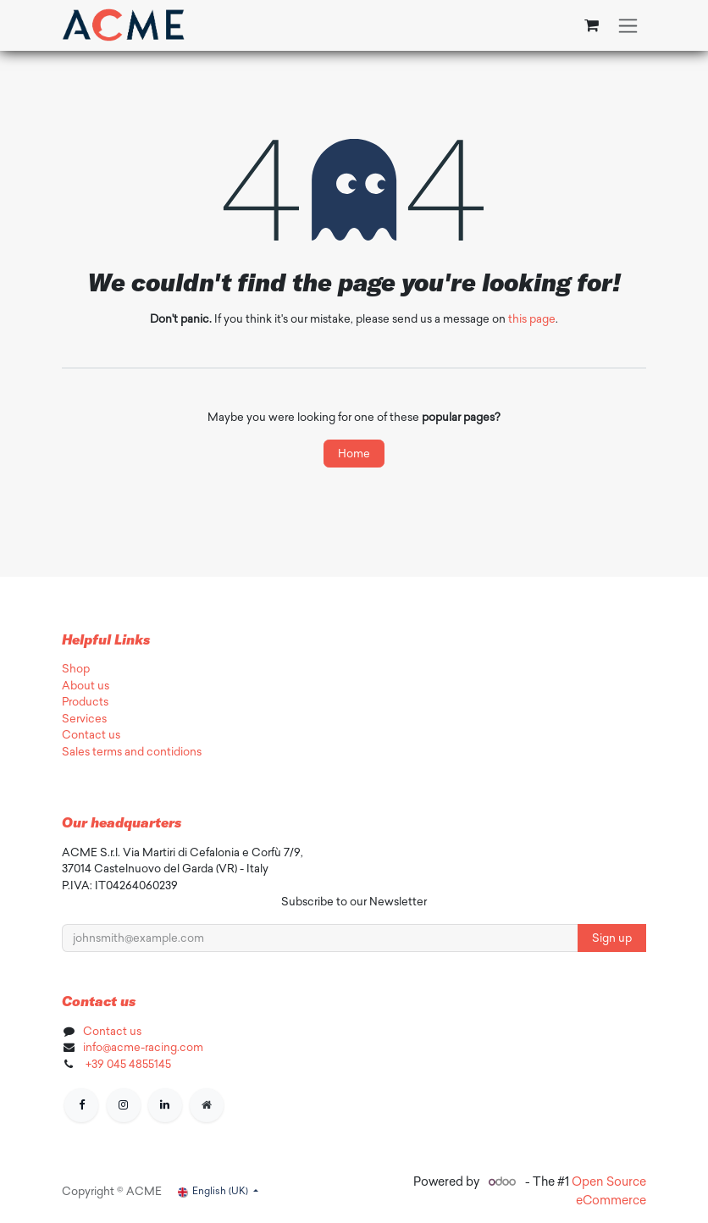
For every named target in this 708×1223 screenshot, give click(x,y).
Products (85, 701)
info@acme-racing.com (143, 1047)
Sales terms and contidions (132, 751)
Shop (76, 668)
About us (85, 685)
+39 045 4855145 (127, 1064)
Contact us (91, 734)
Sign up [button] (612, 938)
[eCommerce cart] (591, 25)
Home (354, 453)
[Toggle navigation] (628, 25)
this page (532, 319)
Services (84, 718)
